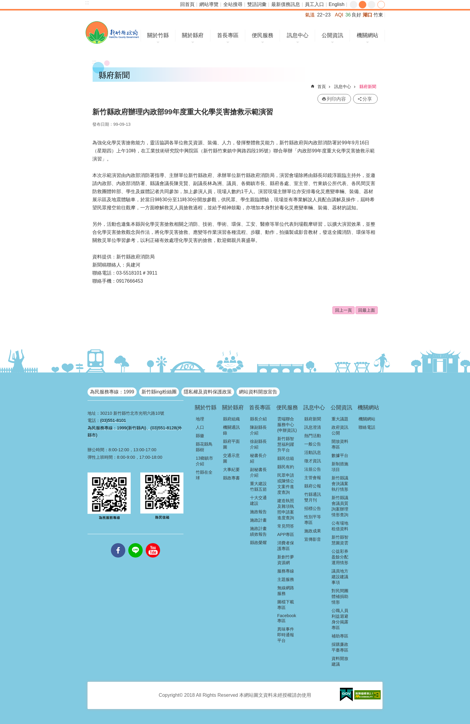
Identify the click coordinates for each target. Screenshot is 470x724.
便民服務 (262, 35)
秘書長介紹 (258, 458)
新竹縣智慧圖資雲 (340, 540)
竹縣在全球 (204, 475)
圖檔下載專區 (285, 604)
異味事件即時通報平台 (285, 635)
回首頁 (187, 4)
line (135, 543)
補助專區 (340, 636)
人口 (200, 427)
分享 (381, 4)
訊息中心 (297, 35)
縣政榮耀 (258, 542)
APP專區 (285, 534)
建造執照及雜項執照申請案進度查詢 (285, 509)
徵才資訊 (312, 460)
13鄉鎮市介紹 (204, 461)
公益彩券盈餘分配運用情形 (340, 557)
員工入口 (314, 4)
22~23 (324, 14)
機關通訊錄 (231, 430)
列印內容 (336, 99)
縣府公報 (312, 486)
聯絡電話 (366, 427)
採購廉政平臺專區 (340, 647)
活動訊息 (312, 452)
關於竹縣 (158, 35)
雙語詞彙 (256, 4)
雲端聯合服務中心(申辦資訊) (287, 424)
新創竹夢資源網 (285, 560)
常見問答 (285, 526)
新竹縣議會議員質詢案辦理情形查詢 (340, 506)
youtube (153, 543)
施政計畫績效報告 (258, 531)
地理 (200, 418)
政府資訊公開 (340, 430)
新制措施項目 (340, 466)
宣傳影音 (312, 539)
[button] (346, 695)
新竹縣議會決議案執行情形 (340, 483)
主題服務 (285, 579)
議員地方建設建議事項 (340, 577)
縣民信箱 (285, 458)
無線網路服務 (285, 590)
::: (87, 2)
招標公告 (312, 508)
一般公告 (312, 444)
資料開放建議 (340, 661)
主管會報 (312, 477)
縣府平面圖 (231, 444)
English (336, 4)
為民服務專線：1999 (112, 391)
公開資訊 (332, 35)
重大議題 (340, 418)
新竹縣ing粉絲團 (159, 391)
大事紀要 (231, 469)
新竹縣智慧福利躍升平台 (285, 444)
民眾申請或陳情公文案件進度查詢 (285, 484)
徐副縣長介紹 (258, 444)
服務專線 (285, 571)
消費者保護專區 (285, 545)
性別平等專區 (312, 519)
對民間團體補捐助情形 (340, 596)
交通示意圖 (231, 458)
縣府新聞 (367, 86)
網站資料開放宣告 (258, 391)
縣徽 (200, 435)
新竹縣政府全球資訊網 (112, 32)
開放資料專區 (340, 444)
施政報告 (258, 511)
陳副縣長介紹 (258, 430)
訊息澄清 (312, 427)
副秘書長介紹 (258, 472)
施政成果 (312, 530)
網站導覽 (209, 4)
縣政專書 (231, 477)
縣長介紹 (258, 418)
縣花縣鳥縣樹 (204, 447)
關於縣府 (193, 35)
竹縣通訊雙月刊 (312, 497)
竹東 (378, 14)
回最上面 (366, 310)
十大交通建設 (258, 500)
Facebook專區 (286, 618)
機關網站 (367, 35)
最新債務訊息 (285, 4)
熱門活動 (312, 435)
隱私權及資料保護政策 (208, 391)
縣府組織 (231, 418)
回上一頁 (343, 310)
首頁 (321, 86)
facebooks (118, 543)
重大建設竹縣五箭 (258, 486)
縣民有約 (285, 466)
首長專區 (228, 35)
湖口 (367, 14)
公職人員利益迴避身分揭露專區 (340, 619)
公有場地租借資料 (340, 526)
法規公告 (312, 469)
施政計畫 (258, 520)
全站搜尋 (232, 4)
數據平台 (340, 455)
